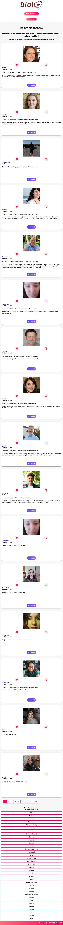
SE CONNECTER (31, 19)
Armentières (31, 846)
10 (36, 802)
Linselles (31, 891)
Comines (31, 876)
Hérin (31, 900)
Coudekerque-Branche (31, 849)
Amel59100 (5, 304)
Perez (3, 730)
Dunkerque (31, 822)
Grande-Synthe (31, 858)
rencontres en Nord (32, 809)
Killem (31, 912)
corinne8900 (5, 682)
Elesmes (31, 915)
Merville (31, 885)
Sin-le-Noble (31, 864)
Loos (31, 855)
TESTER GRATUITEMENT (31, 13)
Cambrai (31, 837)
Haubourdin (31, 870)
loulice (4, 399)
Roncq (31, 873)
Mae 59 (4, 115)
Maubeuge (31, 840)
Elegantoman (6, 257)
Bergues (31, 903)
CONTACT (59, 923)
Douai (31, 831)
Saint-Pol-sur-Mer (31, 861)
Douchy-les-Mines (31, 882)
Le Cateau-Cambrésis (31, 894)
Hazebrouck (31, 852)
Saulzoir (31, 906)
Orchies (31, 888)
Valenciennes (31, 828)
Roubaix (31, 816)
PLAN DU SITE (50, 923)
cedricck (4, 351)
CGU (43, 923)
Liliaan (4, 446)
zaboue (4, 68)
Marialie (4, 209)
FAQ (40, 923)
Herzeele (31, 909)
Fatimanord (5, 635)
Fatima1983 (5, 588)
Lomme (31, 843)
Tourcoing (31, 819)
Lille (31, 813)
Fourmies (31, 879)
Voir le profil (31, 85)
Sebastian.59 (6, 162)
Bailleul (31, 867)
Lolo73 (4, 777)
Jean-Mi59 (5, 493)
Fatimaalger (5, 540)
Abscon (31, 897)
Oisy (31, 918)
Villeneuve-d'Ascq (31, 825)
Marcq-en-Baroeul (31, 834)
